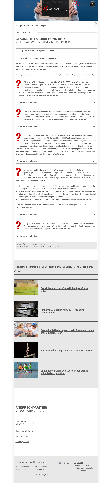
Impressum (78, 462)
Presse (55, 2)
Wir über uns (30, 2)
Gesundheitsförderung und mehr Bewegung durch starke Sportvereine (67, 331)
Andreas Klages (21, 423)
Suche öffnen (96, 23)
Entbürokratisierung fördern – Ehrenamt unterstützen (62, 311)
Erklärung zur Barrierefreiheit (85, 468)
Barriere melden (80, 470)
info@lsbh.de (46, 474)
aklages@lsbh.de (22, 441)
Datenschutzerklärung (83, 465)
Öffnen (28, 25)
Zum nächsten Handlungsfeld (33, 244)
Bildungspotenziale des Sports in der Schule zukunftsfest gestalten (64, 372)
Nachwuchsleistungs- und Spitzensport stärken (66, 350)
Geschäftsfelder (44, 2)
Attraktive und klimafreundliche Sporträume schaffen (64, 290)
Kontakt (64, 2)
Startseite (19, 2)
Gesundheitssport (39, 25)
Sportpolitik (21, 25)
